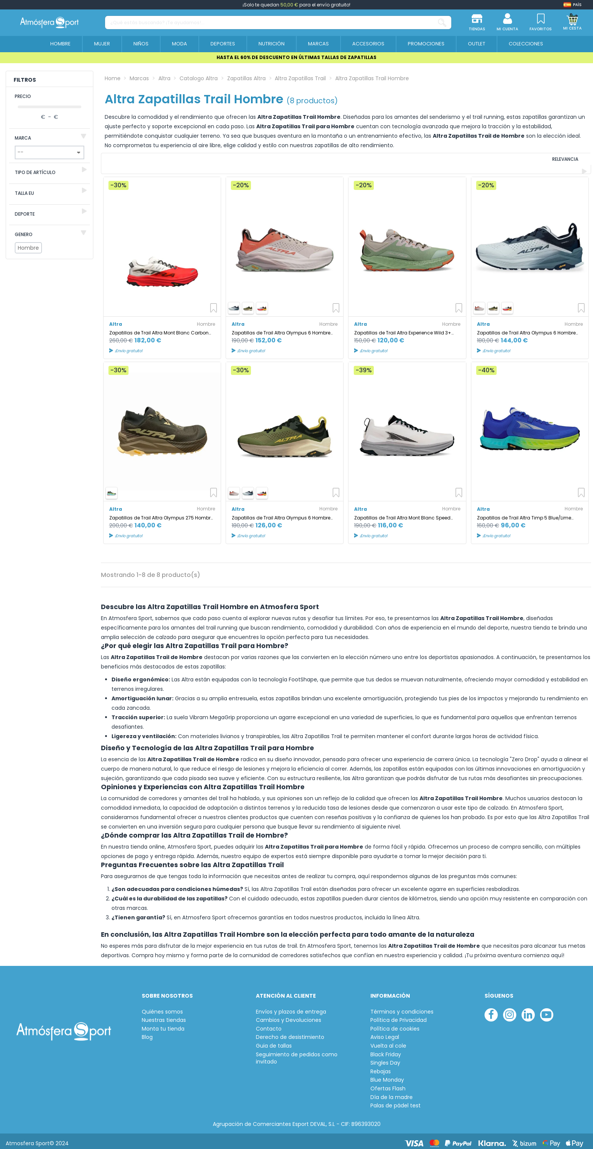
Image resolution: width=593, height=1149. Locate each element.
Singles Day (385, 1059)
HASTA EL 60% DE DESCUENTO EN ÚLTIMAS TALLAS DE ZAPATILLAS (296, 57)
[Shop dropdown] (573, 4)
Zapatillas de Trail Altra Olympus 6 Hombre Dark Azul (526, 328)
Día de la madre (391, 1093)
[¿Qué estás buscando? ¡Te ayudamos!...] (442, 23)
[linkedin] (528, 1010)
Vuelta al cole (388, 1041)
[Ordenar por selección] (540, 161)
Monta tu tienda (163, 1024)
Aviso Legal (384, 1033)
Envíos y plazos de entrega (291, 1007)
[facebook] (491, 1010)
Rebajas (380, 1067)
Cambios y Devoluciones (288, 1016)
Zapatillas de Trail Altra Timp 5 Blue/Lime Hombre (524, 513)
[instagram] (509, 1010)
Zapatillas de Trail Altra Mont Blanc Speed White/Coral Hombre (402, 513)
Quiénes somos (162, 1007)
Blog (147, 1033)
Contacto (269, 1024)
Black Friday (385, 1050)
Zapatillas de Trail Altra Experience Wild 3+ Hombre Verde (402, 328)
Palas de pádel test (395, 1101)
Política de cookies (395, 1024)
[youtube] (546, 1010)
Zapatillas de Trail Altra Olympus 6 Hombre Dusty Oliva (281, 513)
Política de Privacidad (398, 1016)
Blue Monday (387, 1076)
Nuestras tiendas (164, 1016)
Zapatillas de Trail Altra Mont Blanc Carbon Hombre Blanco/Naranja (159, 328)
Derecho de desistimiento (290, 1033)
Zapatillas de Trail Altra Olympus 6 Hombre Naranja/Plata (281, 328)
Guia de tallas (274, 1041)
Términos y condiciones (402, 1007)
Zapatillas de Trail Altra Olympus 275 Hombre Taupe (161, 513)
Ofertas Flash (388, 1084)
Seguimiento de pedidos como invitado (297, 1054)
